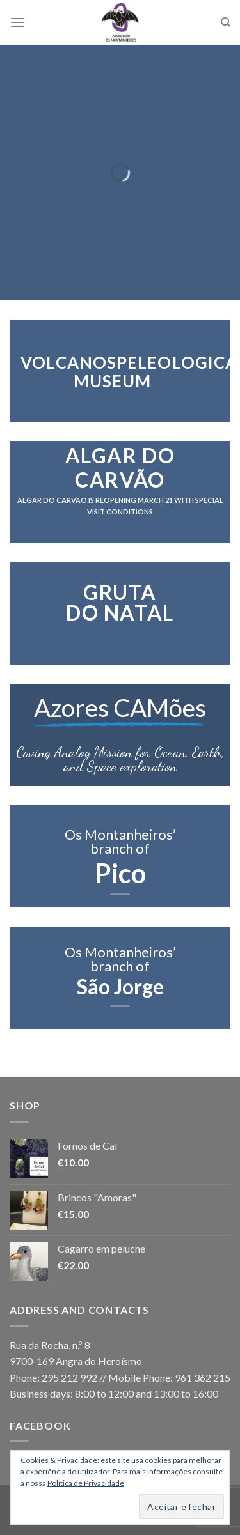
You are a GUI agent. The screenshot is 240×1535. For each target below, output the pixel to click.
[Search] (225, 22)
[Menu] (17, 22)
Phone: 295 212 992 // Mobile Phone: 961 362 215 (120, 1377)
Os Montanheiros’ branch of (120, 841)
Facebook (40, 1425)
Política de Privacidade (85, 1483)
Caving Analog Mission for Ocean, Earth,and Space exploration (120, 759)
